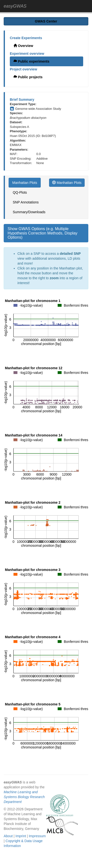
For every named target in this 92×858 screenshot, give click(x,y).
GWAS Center (46, 21)
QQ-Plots (20, 192)
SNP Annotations (26, 202)
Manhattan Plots (24, 183)
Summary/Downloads (29, 212)
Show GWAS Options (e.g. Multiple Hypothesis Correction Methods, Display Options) (43, 233)
